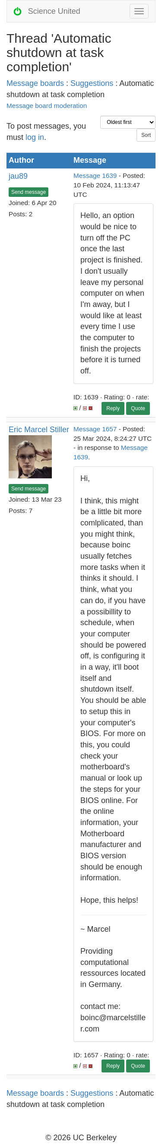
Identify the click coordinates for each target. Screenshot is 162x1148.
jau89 (18, 176)
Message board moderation (46, 105)
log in (34, 137)
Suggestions (91, 83)
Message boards (35, 83)
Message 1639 (95, 175)
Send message (28, 192)
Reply (113, 408)
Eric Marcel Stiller (39, 429)
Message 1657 (95, 429)
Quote (138, 408)
